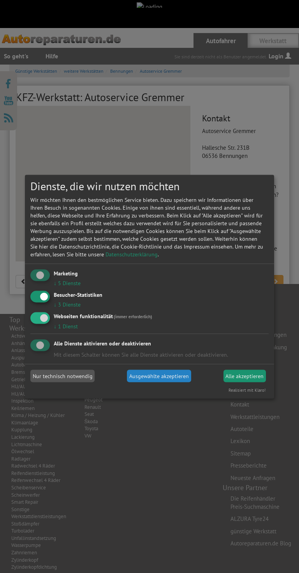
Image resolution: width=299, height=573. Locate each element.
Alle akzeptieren (244, 376)
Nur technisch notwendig (63, 376)
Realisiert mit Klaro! (247, 390)
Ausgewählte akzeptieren (159, 376)
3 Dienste (67, 304)
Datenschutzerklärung (132, 254)
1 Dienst (66, 325)
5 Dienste (67, 283)
